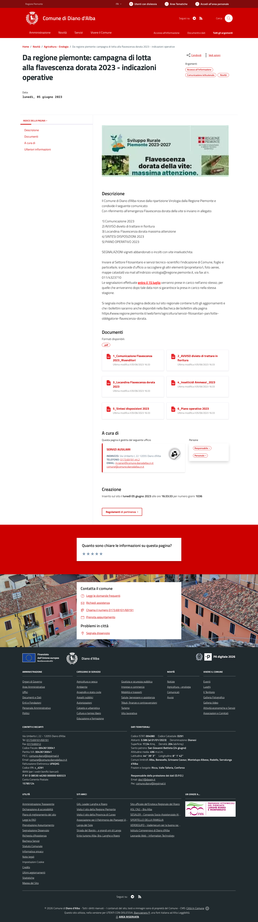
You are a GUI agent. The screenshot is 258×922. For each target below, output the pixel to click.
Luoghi (207, 687)
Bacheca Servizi (30, 841)
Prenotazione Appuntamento (38, 825)
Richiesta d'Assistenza (34, 836)
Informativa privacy (32, 851)
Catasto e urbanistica (88, 708)
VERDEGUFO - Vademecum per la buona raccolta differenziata (164, 825)
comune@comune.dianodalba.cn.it (125, 467)
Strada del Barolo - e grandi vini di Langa (99, 830)
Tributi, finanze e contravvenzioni (139, 703)
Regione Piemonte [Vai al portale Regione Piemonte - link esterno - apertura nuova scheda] (34, 4)
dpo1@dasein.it (146, 779)
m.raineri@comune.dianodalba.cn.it (134, 463)
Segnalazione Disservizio (35, 830)
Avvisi (170, 697)
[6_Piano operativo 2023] (173, 409)
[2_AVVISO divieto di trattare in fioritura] (173, 356)
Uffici (25, 692)
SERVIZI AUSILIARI (118, 449)
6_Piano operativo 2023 (193, 408)
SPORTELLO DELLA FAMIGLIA (147, 820)
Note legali (28, 857)
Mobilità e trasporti (131, 692)
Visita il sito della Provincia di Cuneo (96, 815)
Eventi (206, 682)
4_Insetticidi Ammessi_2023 (196, 382)
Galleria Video (210, 703)
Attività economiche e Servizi (219, 708)
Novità (36, 47)
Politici (25, 713)
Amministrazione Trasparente (38, 804)
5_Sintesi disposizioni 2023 (131, 408)
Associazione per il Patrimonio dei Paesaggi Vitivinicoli (106, 820)
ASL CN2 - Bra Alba (141, 809)
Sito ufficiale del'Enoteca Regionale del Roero (155, 804)
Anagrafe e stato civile (89, 692)
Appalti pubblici (85, 697)
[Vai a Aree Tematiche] (176, 4)
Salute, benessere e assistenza (138, 697)
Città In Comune (195, 908)
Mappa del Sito (30, 883)
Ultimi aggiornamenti (33, 872)
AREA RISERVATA (127, 917)
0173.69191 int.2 (130, 459)
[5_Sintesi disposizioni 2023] (108, 409)
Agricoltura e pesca (87, 682)
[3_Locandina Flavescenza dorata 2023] (108, 382)
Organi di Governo (32, 682)
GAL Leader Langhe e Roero (92, 804)
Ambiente (82, 687)
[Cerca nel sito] (229, 18)
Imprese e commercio (132, 687)
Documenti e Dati (31, 697)
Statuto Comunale (32, 846)
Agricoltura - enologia (179, 687)
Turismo (125, 708)
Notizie (171, 682)
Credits (26, 867)
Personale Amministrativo (36, 708)
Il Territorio (209, 692)
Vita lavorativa (129, 713)
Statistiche (28, 878)
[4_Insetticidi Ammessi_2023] (173, 382)
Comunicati (173, 692)
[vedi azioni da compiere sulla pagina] (212, 55)
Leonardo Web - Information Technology (152, 836)
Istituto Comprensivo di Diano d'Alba (150, 830)
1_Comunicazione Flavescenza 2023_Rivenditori (132, 358)
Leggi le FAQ (29, 820)
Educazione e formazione (90, 718)
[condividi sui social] (193, 55)
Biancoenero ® (142, 913)
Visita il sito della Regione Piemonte (96, 809)
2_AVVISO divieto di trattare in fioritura (198, 358)
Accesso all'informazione (167, 33)
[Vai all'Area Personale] (212, 4)
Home (25, 47)
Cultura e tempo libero (89, 713)
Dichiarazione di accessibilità (37, 809)
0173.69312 (34, 744)
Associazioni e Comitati (215, 713)
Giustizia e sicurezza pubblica (136, 682)
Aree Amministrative (33, 687)
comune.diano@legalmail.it (44, 756)
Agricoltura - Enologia (56, 47)
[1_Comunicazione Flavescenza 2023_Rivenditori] (108, 356)
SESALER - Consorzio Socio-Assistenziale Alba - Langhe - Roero (165, 815)
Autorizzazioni (84, 703)
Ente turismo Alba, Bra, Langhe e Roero (98, 836)
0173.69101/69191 (37, 740)
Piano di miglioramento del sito (39, 815)
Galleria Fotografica (213, 697)
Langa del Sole (85, 825)
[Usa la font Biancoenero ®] (143, 4)
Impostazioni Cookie (33, 862)
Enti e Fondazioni (31, 703)
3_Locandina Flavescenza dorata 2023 (134, 384)
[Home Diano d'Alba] (60, 18)
